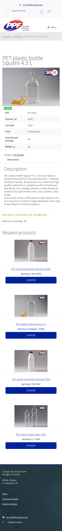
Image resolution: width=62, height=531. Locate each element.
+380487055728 (18, 11)
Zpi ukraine (6, 36)
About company (9, 503)
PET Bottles (17, 36)
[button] (55, 72)
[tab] (13, 159)
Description (13, 159)
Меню (51, 27)
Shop (4, 493)
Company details (10, 498)
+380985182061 (15, 522)
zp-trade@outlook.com (33, 4)
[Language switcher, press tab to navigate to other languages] (5, 10)
